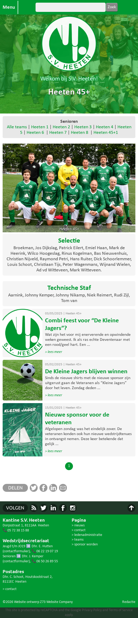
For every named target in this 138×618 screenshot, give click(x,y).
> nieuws (78, 525)
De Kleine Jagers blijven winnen (86, 372)
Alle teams (17, 127)
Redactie (128, 602)
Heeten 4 (104, 127)
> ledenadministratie (87, 535)
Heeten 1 (39, 127)
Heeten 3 (83, 127)
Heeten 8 (79, 132)
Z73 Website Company (56, 602)
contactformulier (16, 551)
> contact (10, 589)
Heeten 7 (58, 132)
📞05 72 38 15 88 (16, 530)
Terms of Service (121, 610)
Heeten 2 (61, 127)
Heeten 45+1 (105, 132)
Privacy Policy (92, 610)
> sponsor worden (85, 544)
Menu (9, 7)
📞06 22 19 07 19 (45, 551)
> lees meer (53, 352)
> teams (77, 540)
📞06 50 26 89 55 (45, 561)
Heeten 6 (35, 132)
